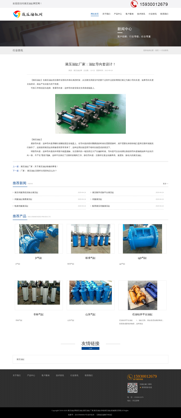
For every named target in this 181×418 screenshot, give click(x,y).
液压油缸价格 (99, 411)
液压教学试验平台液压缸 (103, 192)
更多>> (165, 184)
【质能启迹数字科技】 (104, 415)
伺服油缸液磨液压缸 (23, 199)
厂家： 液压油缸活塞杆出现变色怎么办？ (39, 171)
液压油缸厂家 (88, 411)
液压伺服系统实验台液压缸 (26, 192)
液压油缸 (20, 359)
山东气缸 (90, 314)
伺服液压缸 (97, 199)
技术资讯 (141, 14)
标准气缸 (90, 258)
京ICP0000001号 (81, 415)
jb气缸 (38, 258)
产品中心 (118, 14)
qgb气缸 (142, 258)
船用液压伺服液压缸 (101, 206)
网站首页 (95, 14)
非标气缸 (39, 314)
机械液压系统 (116, 411)
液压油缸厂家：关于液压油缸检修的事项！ (39, 166)
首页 (157, 50)
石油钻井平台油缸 (142, 314)
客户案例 (129, 14)
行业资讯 (153, 14)
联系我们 (164, 14)
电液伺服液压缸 (21, 206)
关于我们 (106, 14)
